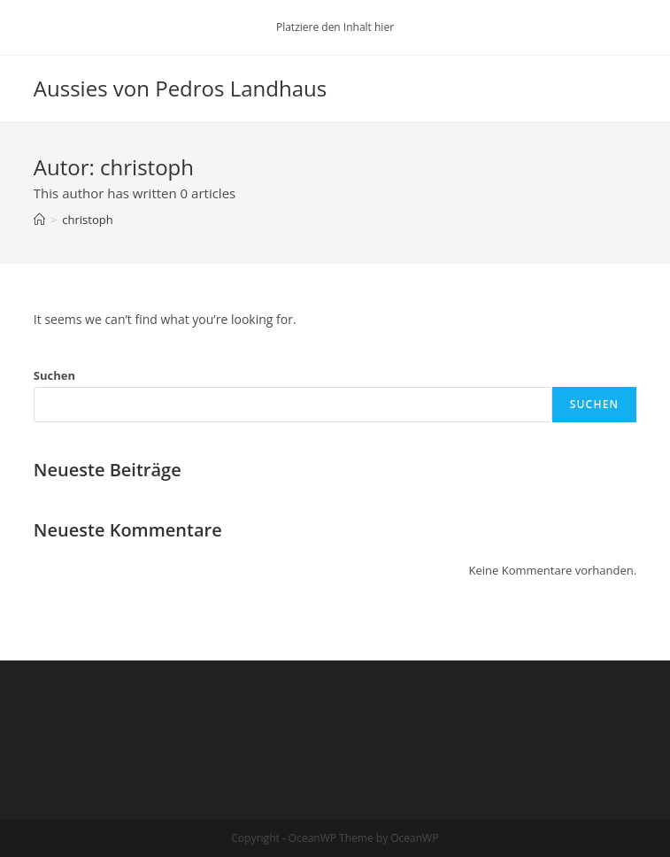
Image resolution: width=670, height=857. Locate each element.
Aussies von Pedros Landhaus (180, 88)
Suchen (54, 375)
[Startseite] (39, 220)
